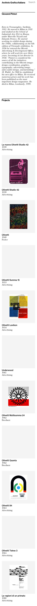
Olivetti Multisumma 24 (13, 415)
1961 (4, 373)
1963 (4, 508)
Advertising (7, 150)
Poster (5, 240)
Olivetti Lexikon (9, 325)
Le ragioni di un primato (13, 596)
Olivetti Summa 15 (11, 280)
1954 (4, 328)
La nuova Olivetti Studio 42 (15, 145)
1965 (4, 553)
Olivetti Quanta (9, 461)
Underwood (7, 370)
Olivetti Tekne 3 (9, 551)
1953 (4, 283)
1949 (4, 237)
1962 (4, 418)
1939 (4, 147)
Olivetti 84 (7, 506)
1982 (4, 598)
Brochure (6, 420)
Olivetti (5, 235)
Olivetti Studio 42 (10, 190)
